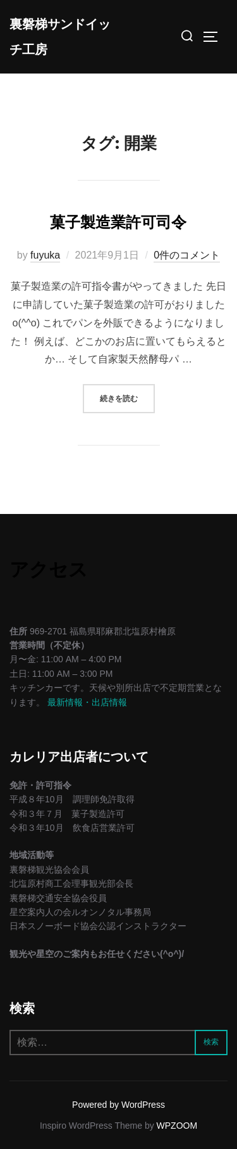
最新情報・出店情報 (87, 702)
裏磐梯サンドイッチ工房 (60, 36)
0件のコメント (187, 255)
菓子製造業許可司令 (118, 222)
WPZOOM (177, 1125)
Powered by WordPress (118, 1105)
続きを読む (127, 397)
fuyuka (45, 255)
